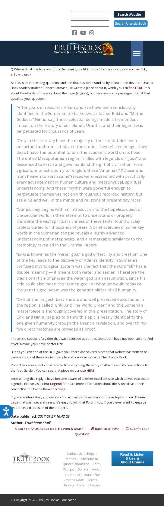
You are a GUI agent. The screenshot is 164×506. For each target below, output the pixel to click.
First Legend (52, 383)
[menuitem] (137, 53)
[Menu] (137, 53)
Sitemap (94, 485)
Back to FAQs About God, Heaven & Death (49, 428)
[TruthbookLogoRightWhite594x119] (82, 53)
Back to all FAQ (105, 428)
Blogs (90, 453)
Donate (83, 469)
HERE (139, 88)
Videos (71, 459)
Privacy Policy (74, 485)
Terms (92, 480)
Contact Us (74, 453)
